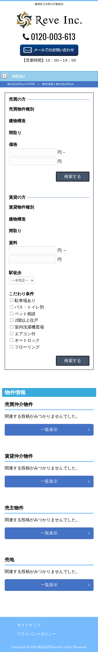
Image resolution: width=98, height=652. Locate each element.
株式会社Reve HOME (21, 84)
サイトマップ (29, 625)
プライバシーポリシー (36, 634)
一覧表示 (49, 429)
